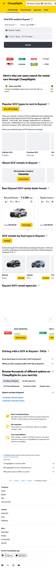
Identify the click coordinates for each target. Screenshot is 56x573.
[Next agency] (50, 319)
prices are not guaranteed (10, 457)
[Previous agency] (5, 319)
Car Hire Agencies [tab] (28, 381)
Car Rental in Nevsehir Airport (13, 401)
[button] (3, 3)
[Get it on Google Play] (7, 555)
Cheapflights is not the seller (29, 463)
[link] (10, 109)
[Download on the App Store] (21, 555)
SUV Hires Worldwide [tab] (11, 386)
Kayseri (30, 481)
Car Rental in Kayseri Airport (13, 397)
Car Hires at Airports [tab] (11, 381)
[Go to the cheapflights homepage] (16, 3)
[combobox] (11, 25)
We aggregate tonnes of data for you (29, 467)
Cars (10, 481)
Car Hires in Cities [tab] (29, 386)
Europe (16, 481)
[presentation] (32, 19)
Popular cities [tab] (45, 386)
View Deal (21, 278)
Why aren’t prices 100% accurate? (29, 471)
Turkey (23, 481)
